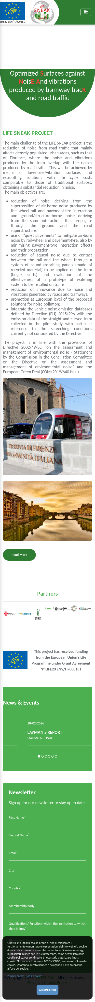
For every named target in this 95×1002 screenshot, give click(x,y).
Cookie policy (34, 976)
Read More (19, 555)
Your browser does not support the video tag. (47, 45)
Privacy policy (15, 976)
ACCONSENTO (47, 990)
